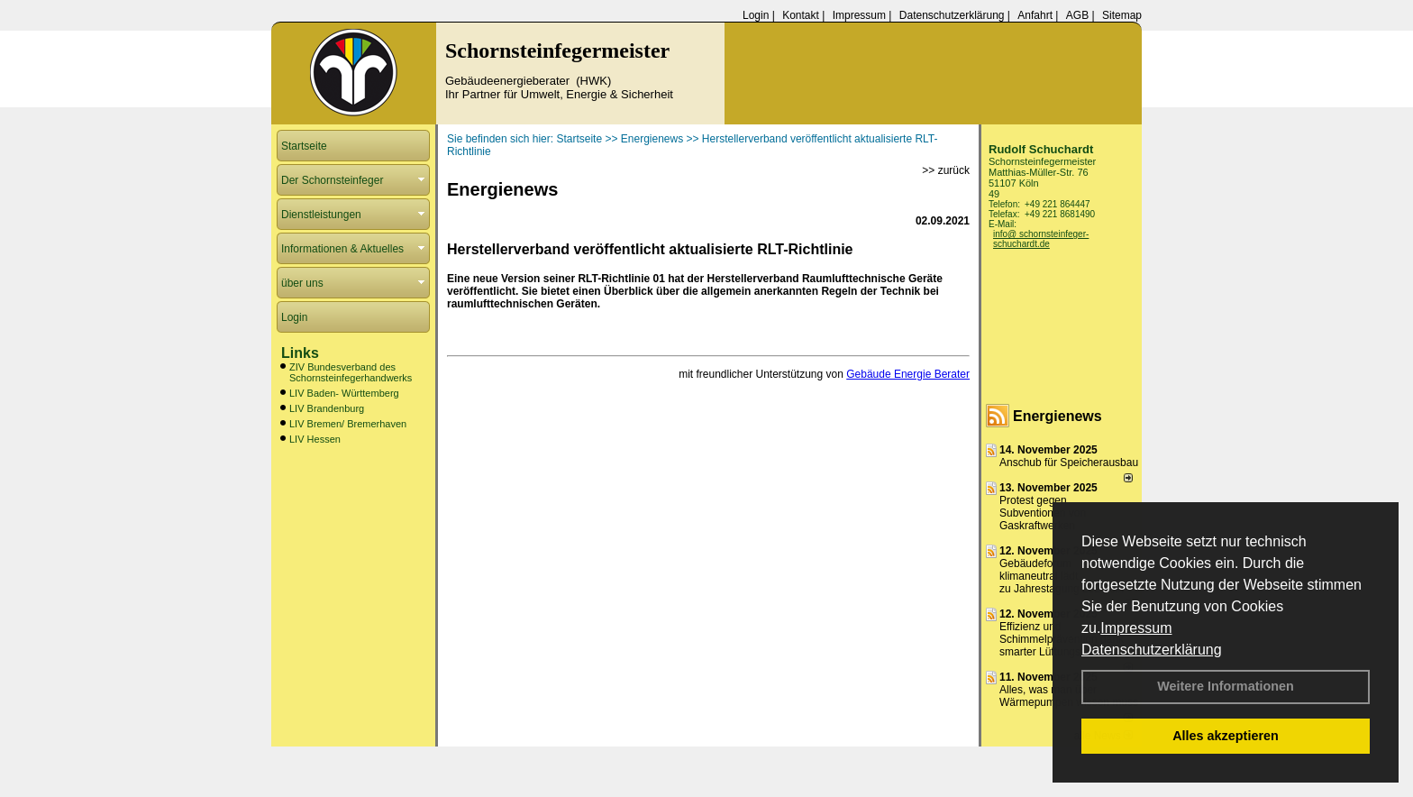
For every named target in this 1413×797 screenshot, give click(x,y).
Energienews (1057, 416)
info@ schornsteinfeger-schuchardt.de (1041, 239)
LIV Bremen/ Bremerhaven (347, 423)
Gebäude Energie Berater (908, 374)
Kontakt (800, 15)
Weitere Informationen (1225, 686)
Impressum (1135, 628)
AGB (1077, 15)
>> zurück (946, 170)
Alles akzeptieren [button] (1225, 735)
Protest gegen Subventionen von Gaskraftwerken (1042, 513)
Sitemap (1122, 15)
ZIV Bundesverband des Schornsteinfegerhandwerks (350, 372)
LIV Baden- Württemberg (344, 393)
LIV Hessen (315, 439)
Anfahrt (1035, 15)
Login (756, 15)
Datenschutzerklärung (1151, 649)
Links (300, 353)
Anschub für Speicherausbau (1068, 462)
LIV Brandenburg (326, 408)
